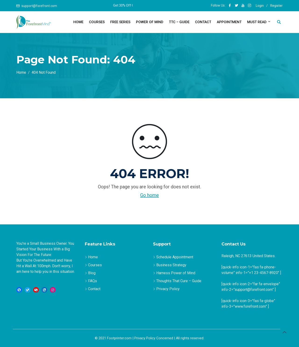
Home (78, 22)
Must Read (258, 22)
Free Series (120, 22)
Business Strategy (171, 265)
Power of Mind (149, 22)
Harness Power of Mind (175, 273)
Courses (97, 22)
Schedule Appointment (174, 257)
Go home (149, 195)
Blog (92, 273)
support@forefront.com (39, 6)
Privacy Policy (168, 289)
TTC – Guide (179, 22)
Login (260, 5)
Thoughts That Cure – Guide (178, 281)
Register (276, 5)
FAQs (92, 281)
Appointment (229, 22)
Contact (203, 22)
